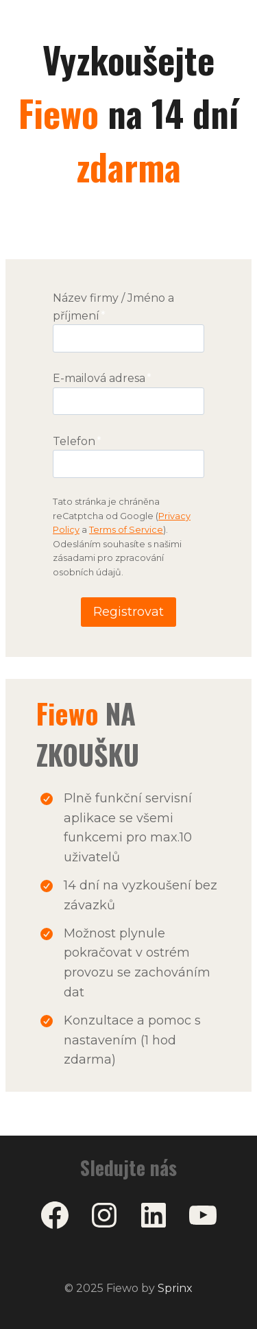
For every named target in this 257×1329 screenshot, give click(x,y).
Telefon (77, 441)
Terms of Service (126, 530)
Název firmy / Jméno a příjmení (113, 306)
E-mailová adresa (102, 378)
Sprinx (175, 1288)
